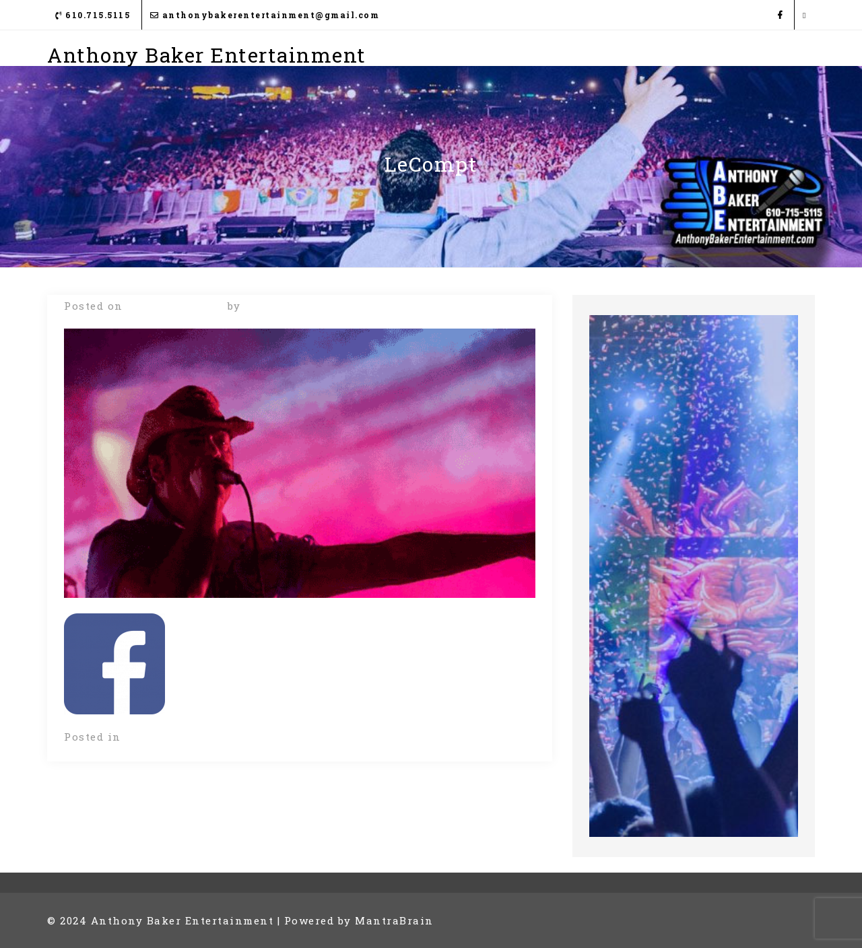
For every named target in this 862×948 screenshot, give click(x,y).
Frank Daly (278, 305)
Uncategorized (168, 736)
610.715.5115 (92, 14)
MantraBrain (394, 920)
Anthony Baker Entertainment (206, 55)
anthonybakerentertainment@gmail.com (265, 14)
